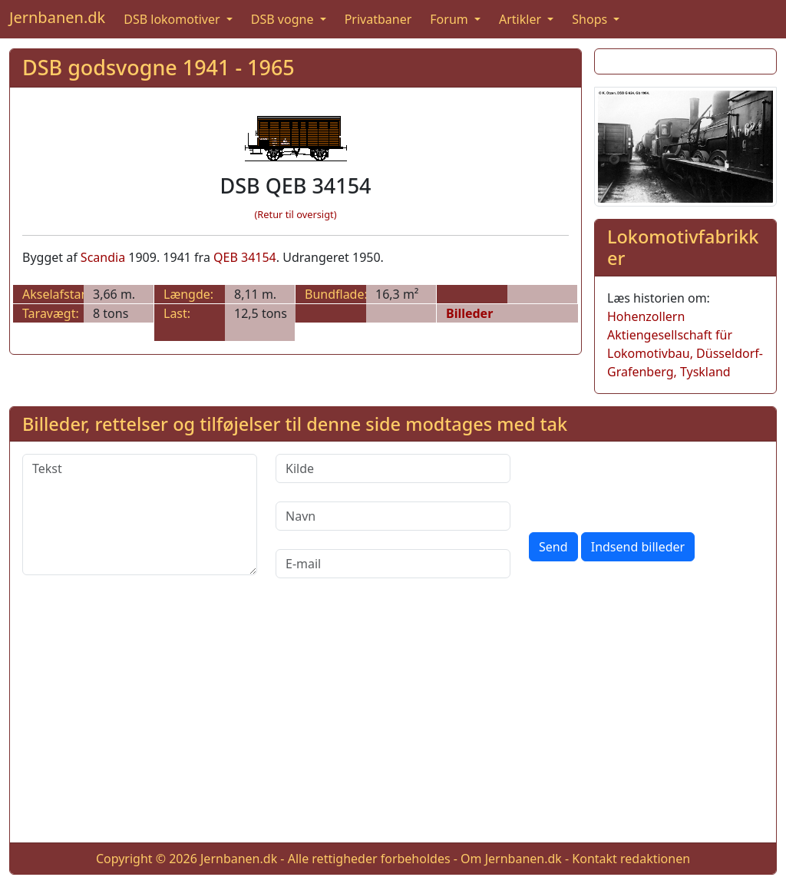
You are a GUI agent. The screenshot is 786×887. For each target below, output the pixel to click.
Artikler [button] (521, 19)
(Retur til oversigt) (296, 214)
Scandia (103, 257)
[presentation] (645, 484)
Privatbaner (378, 19)
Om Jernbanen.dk (511, 858)
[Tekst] (139, 514)
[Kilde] (393, 468)
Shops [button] (591, 19)
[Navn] (393, 516)
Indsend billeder (638, 546)
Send (553, 546)
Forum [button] (450, 19)
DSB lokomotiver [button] (173, 19)
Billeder (469, 313)
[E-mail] (393, 563)
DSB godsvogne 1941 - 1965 (158, 67)
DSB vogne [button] (284, 19)
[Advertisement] (393, 722)
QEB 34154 (244, 257)
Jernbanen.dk (57, 17)
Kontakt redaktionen (631, 858)
